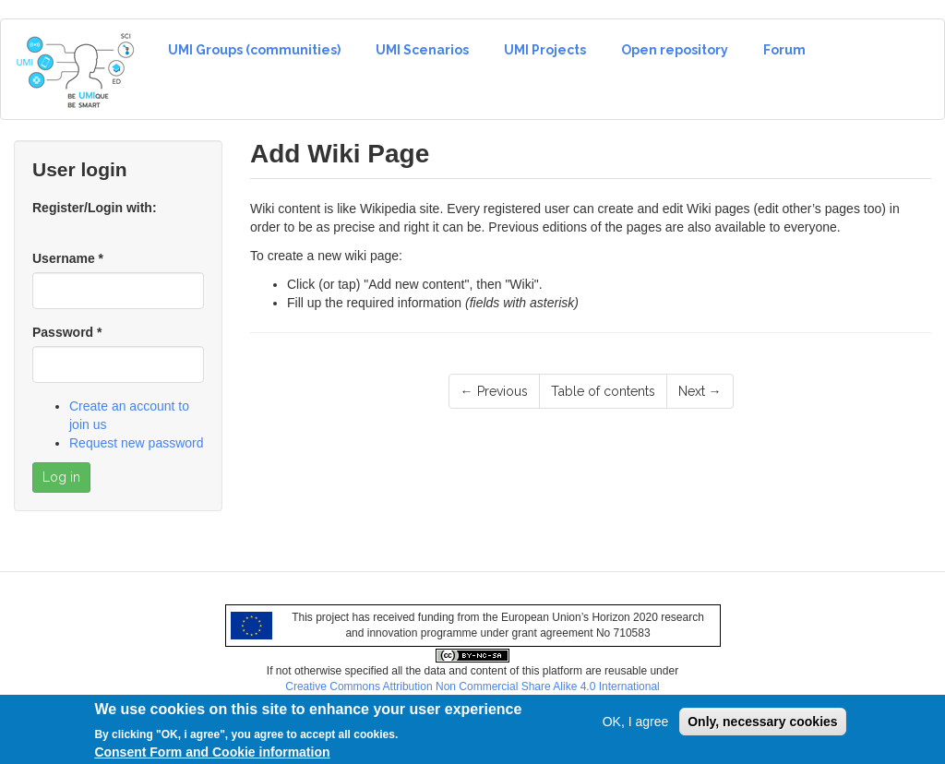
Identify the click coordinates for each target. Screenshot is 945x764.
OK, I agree (636, 726)
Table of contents (603, 391)
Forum (784, 49)
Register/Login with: (94, 207)
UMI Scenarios (422, 49)
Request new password (136, 443)
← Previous (494, 391)
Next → (700, 391)
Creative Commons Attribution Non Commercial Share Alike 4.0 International (472, 686)
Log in (61, 477)
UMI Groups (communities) (254, 49)
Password (67, 332)
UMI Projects (545, 49)
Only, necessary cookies (762, 726)
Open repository (674, 49)
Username (67, 258)
